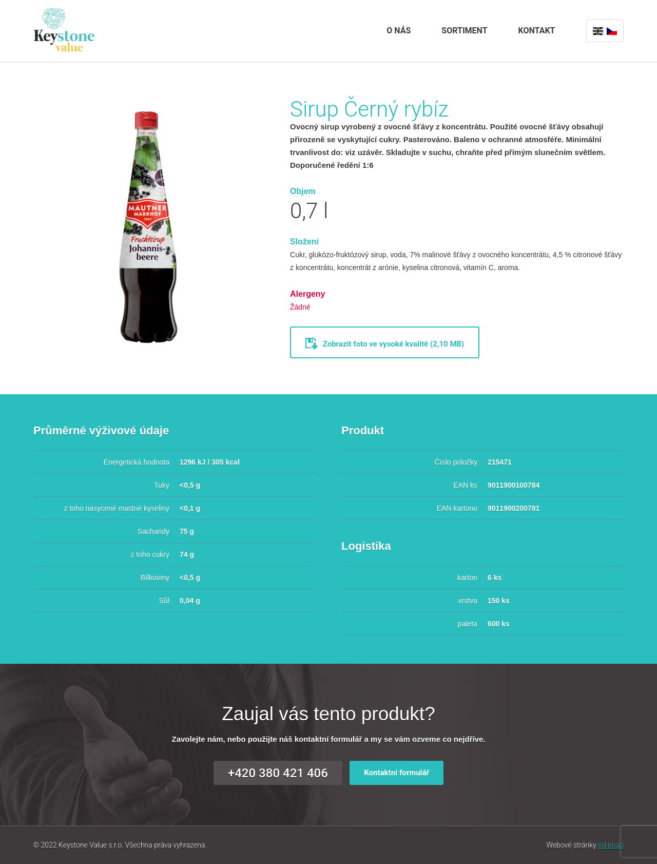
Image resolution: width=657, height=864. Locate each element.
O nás (399, 30)
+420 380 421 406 (278, 773)
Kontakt (536, 30)
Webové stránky (585, 845)
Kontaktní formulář (396, 772)
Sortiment (464, 30)
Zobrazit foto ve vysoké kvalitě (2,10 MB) (384, 342)
